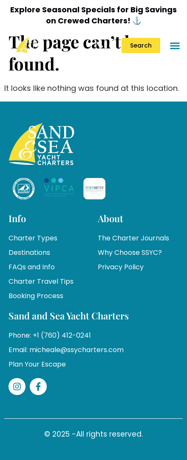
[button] (175, 45)
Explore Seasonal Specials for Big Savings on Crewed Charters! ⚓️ (93, 15)
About (110, 218)
